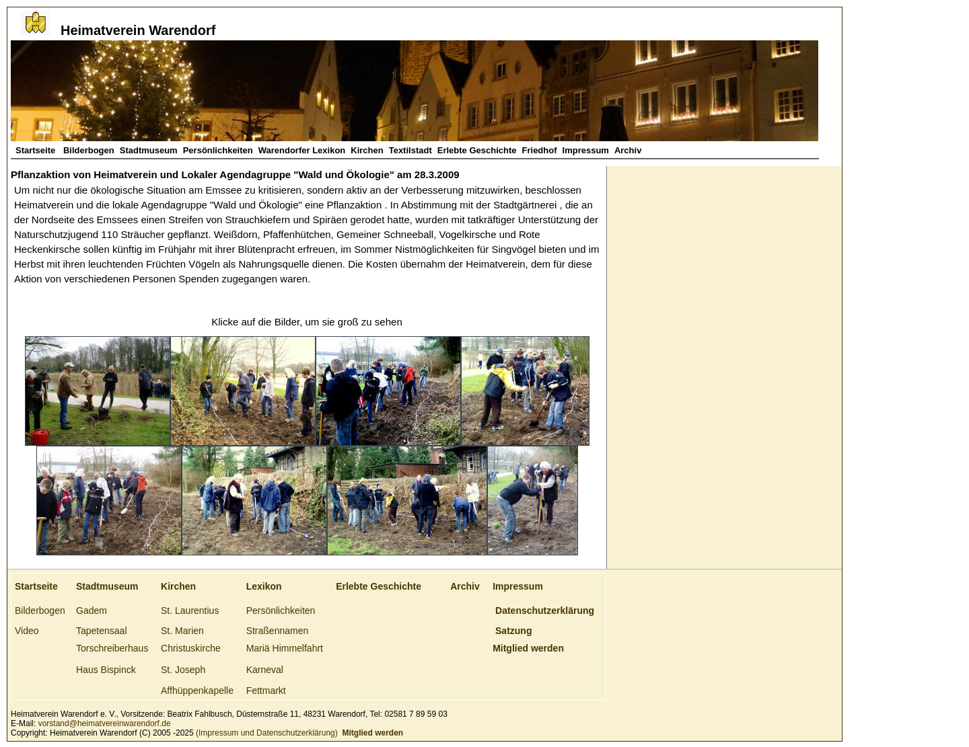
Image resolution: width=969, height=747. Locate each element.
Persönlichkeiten (218, 150)
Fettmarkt (266, 690)
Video (27, 630)
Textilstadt (410, 150)
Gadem (91, 610)
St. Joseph (183, 669)
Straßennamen (277, 630)
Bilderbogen (88, 150)
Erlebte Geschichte (477, 150)
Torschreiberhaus (112, 648)
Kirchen (367, 150)
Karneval (264, 669)
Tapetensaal (101, 630)
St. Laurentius (190, 610)
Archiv (627, 150)
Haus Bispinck (106, 669)
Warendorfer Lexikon (302, 150)
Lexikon (264, 586)
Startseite (36, 150)
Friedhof (539, 150)
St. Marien (182, 630)
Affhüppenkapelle (197, 690)
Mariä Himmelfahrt (284, 648)
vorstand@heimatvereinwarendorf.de (104, 723)
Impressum (586, 150)
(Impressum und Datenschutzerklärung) (266, 733)
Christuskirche (191, 648)
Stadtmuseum (149, 150)
